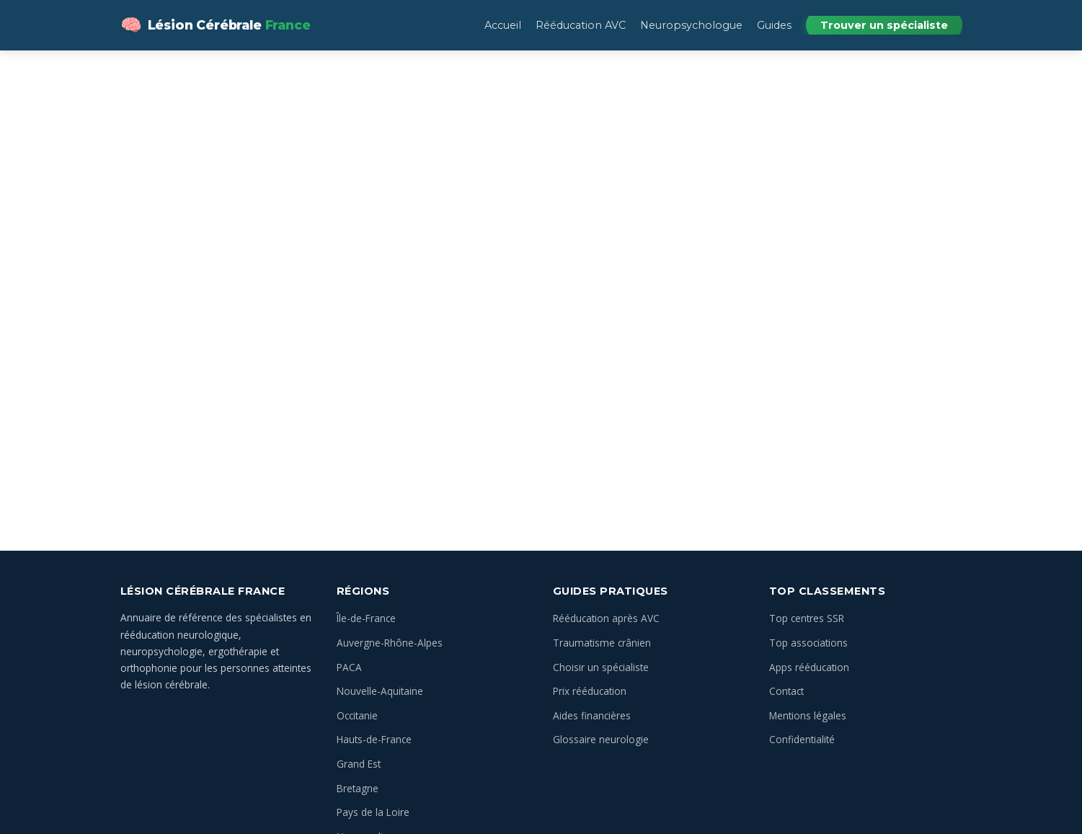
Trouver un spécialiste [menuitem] (884, 25)
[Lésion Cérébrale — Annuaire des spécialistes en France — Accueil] (215, 25)
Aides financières (592, 715)
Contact (786, 691)
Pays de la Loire (373, 812)
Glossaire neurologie (601, 739)
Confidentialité (802, 739)
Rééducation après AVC (606, 618)
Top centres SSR (806, 618)
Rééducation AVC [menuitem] (581, 25)
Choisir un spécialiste (601, 667)
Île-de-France (366, 618)
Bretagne (357, 788)
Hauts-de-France (374, 739)
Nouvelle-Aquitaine (380, 691)
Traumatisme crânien (602, 642)
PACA (349, 667)
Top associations (808, 642)
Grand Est (359, 764)
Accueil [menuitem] (502, 25)
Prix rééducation (589, 691)
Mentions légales (807, 715)
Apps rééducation (809, 667)
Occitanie (357, 715)
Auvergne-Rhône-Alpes (390, 642)
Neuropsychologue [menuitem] (691, 25)
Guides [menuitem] (774, 25)
